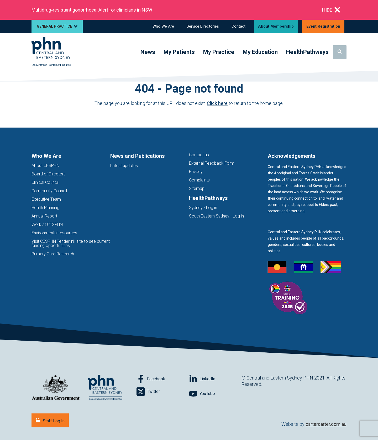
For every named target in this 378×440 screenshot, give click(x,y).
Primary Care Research (53, 253)
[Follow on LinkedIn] (215, 379)
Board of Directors (49, 173)
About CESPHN (45, 165)
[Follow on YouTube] (215, 393)
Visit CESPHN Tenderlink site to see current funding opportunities (71, 243)
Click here (217, 103)
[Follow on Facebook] (162, 379)
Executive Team (46, 199)
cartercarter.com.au (326, 424)
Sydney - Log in (203, 207)
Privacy (196, 171)
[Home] (51, 52)
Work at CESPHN (47, 224)
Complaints (199, 180)
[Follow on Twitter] (162, 391)
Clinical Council (45, 182)
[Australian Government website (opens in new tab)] (56, 388)
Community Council (49, 190)
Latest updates (124, 165)
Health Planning (45, 207)
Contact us (199, 154)
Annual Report (44, 216)
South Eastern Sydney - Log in (216, 216)
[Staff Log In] (50, 420)
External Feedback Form (211, 163)
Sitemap (196, 188)
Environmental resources (54, 232)
